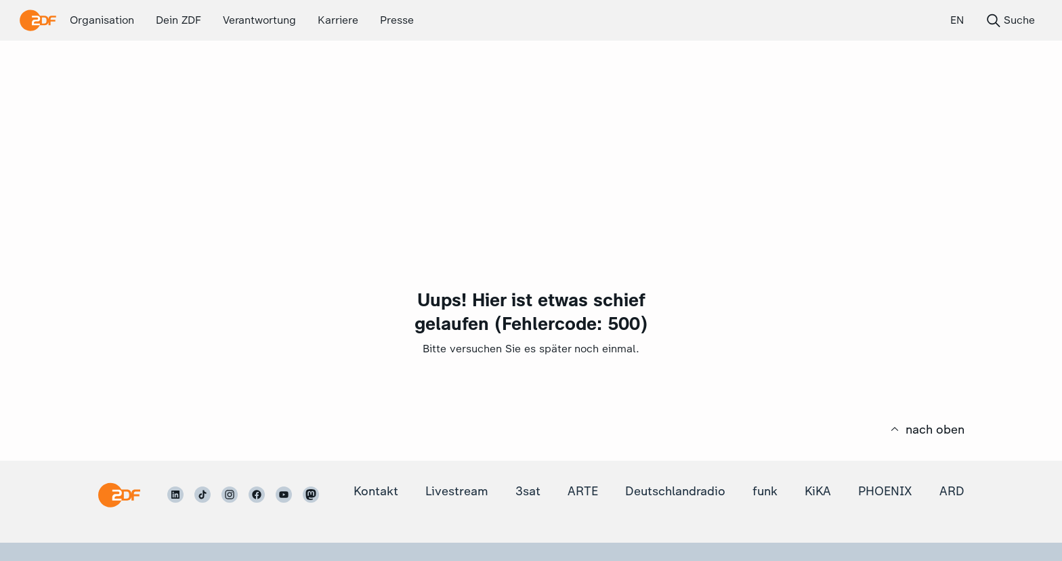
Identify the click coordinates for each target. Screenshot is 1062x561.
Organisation (102, 20)
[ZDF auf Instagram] (229, 494)
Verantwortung (259, 20)
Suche (1010, 20)
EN (957, 20)
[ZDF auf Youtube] (284, 494)
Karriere (338, 20)
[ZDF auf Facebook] (257, 494)
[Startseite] (119, 494)
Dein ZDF (178, 20)
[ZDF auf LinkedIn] (175, 494)
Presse (397, 20)
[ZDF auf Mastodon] (311, 494)
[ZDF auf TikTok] (202, 494)
